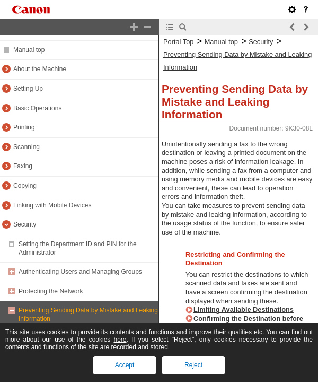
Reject (193, 365)
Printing (24, 127)
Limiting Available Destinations (243, 310)
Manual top (29, 50)
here (119, 339)
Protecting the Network (51, 291)
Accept (125, 365)
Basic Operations (37, 108)
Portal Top (178, 42)
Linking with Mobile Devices (52, 205)
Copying (25, 185)
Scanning (26, 147)
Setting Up (28, 88)
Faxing (22, 166)
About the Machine (39, 69)
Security (24, 224)
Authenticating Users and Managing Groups (80, 271)
